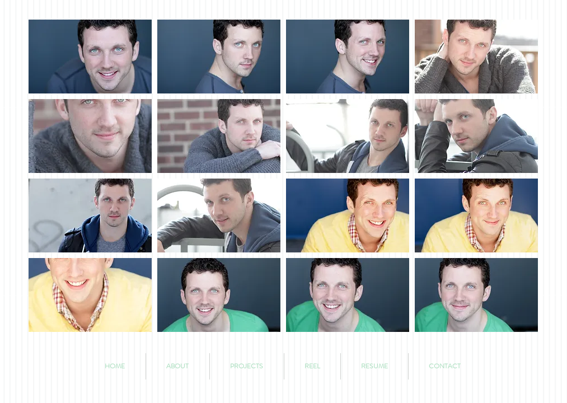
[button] (90, 56)
